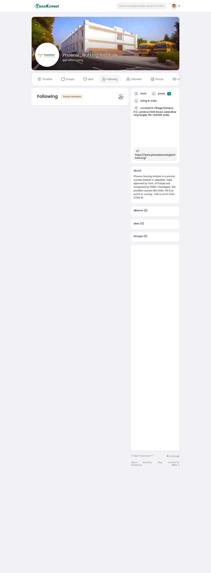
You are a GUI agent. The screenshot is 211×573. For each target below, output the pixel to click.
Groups (138, 236)
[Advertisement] (155, 296)
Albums (138, 210)
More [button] (175, 465)
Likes (136, 223)
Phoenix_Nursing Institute (90, 55)
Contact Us (173, 462)
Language (173, 456)
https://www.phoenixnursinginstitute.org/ (155, 156)
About (134, 462)
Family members (72, 96)
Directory (147, 462)
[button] (141, 6)
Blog (160, 462)
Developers (136, 465)
